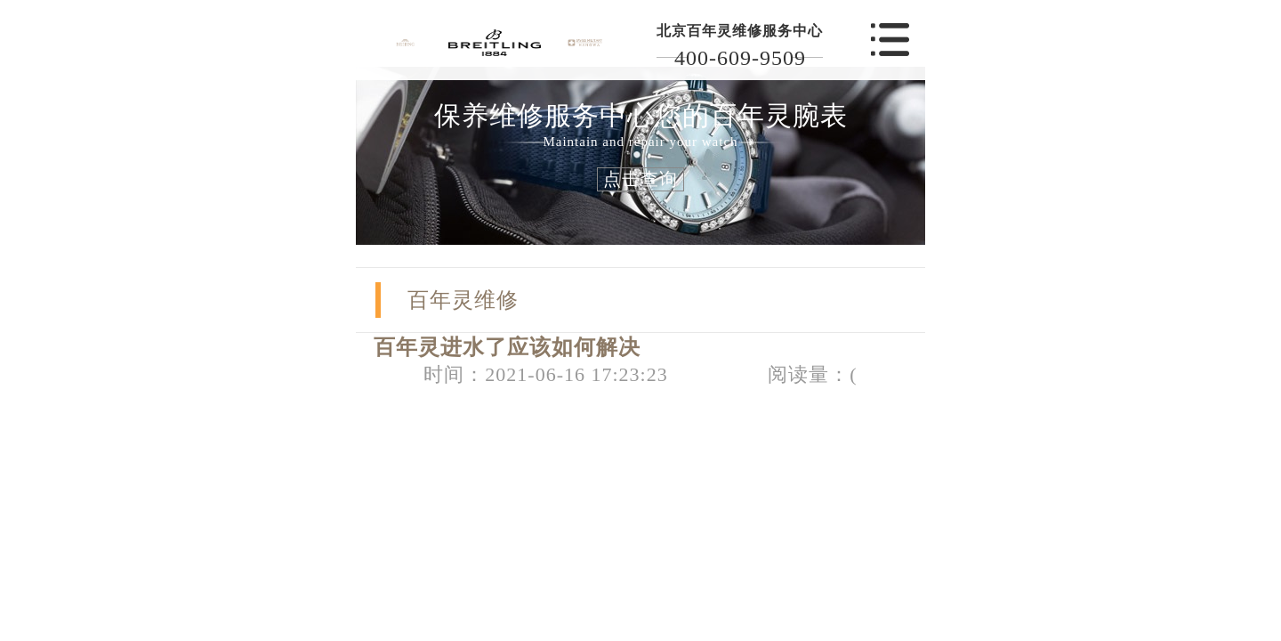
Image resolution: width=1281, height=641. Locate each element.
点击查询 (640, 179)
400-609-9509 (740, 57)
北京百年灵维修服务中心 (740, 30)
